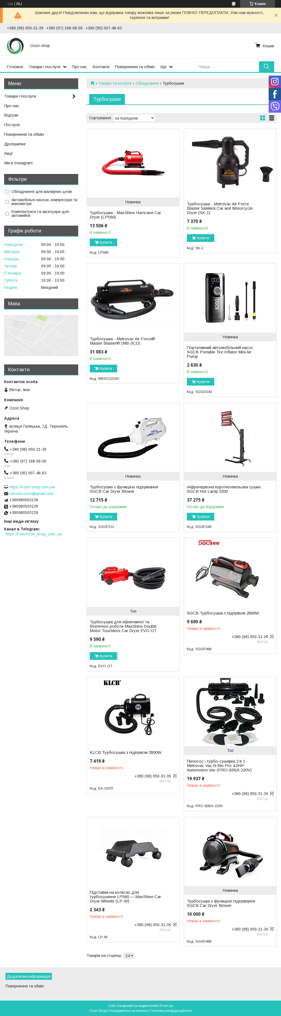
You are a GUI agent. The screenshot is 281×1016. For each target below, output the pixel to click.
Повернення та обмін (135, 66)
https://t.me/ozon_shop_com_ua (33, 534)
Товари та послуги (114, 83)
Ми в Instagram (18, 162)
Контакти (100, 66)
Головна (15, 66)
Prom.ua (166, 1006)
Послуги (12, 124)
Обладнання (147, 83)
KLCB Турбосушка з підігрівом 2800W (125, 752)
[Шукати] (266, 66)
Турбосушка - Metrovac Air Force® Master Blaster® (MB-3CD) (122, 341)
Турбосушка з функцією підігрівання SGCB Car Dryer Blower (124, 489)
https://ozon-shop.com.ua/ (32, 487)
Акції (8, 153)
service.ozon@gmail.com (31, 493)
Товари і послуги (44, 66)
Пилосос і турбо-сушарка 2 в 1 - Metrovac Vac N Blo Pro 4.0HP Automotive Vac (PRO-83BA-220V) (219, 765)
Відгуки (11, 115)
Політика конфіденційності (171, 1011)
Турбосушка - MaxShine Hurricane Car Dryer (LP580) (125, 215)
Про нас (79, 66)
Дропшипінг (15, 144)
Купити (106, 242)
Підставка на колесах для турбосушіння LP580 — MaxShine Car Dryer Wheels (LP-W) (125, 896)
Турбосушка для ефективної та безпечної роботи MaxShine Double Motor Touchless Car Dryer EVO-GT (123, 626)
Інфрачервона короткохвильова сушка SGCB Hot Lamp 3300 (223, 489)
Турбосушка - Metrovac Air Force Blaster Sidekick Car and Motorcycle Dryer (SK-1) (220, 208)
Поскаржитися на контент (128, 1011)
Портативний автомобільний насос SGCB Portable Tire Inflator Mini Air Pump (220, 352)
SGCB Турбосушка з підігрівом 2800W (223, 613)
